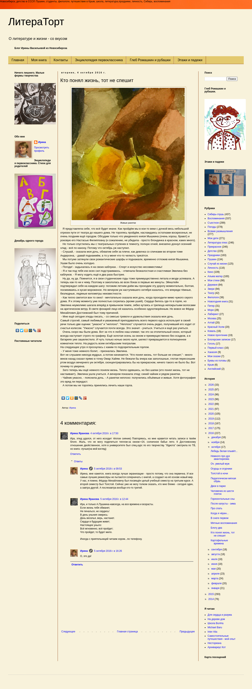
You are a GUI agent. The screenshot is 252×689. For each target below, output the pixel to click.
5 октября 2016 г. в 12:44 (114, 499)
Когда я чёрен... (220, 513)
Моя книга (39, 60)
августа (216, 554)
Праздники (214, 255)
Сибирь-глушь (216, 214)
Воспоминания (216, 218)
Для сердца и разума (220, 614)
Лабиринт (213, 314)
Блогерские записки (219, 339)
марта (215, 578)
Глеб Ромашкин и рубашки (150, 60)
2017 (211, 428)
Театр (211, 293)
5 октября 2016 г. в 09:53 (108, 468)
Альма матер (215, 276)
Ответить (75, 454)
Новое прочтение (217, 335)
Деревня (213, 284)
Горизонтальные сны (223, 498)
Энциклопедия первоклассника (99, 60)
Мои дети (213, 238)
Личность (213, 267)
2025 (211, 389)
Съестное (213, 222)
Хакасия (212, 352)
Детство (212, 251)
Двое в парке (218, 486)
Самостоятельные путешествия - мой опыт (221, 637)
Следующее (68, 631)
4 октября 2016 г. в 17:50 (104, 433)
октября (216, 447)
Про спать (216, 508)
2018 (211, 423)
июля (214, 559)
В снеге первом (219, 518)
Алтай (211, 322)
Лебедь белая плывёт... (224, 451)
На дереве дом (216, 619)
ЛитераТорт (36, 21)
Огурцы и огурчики (221, 468)
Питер (211, 305)
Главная (18, 60)
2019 (211, 418)
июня (214, 564)
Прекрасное (214, 246)
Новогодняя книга (218, 301)
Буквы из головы (217, 360)
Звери (211, 288)
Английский (214, 368)
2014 (211, 599)
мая (213, 568)
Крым (211, 364)
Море (211, 310)
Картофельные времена (219, 542)
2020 (211, 413)
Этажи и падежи (189, 60)
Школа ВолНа (215, 623)
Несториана (214, 643)
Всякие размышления (220, 231)
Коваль (212, 331)
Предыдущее (187, 631)
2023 (211, 399)
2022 (211, 404)
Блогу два (216, 527)
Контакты (61, 60)
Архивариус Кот (217, 647)
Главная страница (127, 631)
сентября (217, 549)
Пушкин (212, 259)
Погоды (212, 226)
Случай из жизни (217, 263)
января (215, 588)
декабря (216, 437)
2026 (211, 384)
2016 (211, 433)
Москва (212, 318)
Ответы (78, 461)
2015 (211, 594)
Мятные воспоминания (224, 523)
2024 (211, 394)
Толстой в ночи (219, 473)
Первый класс (216, 347)
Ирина (84, 468)
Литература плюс (217, 242)
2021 (211, 409)
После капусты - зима (223, 503)
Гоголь (211, 343)
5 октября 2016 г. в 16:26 (108, 551)
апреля (215, 573)
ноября (215, 442)
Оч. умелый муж (220, 463)
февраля (216, 583)
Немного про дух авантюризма (220, 457)
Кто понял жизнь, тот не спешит (223, 534)
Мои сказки (214, 356)
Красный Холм (216, 326)
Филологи (213, 297)
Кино (210, 272)
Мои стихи (214, 280)
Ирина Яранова (79, 433)
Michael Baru (215, 627)
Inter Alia (212, 631)
